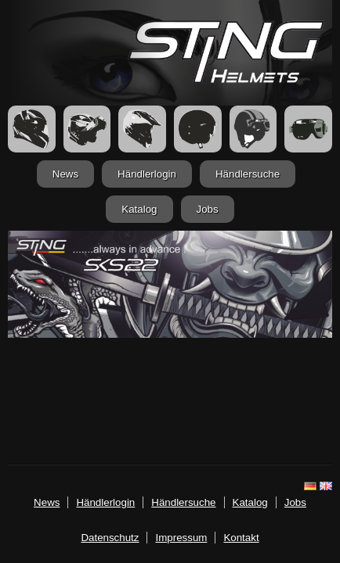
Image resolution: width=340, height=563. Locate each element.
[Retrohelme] (253, 129)
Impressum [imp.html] (181, 537)
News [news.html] (65, 174)
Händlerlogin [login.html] (147, 174)
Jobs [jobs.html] (208, 209)
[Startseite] (226, 79)
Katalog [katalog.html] (139, 209)
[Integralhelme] (32, 129)
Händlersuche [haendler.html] (247, 174)
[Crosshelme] (142, 129)
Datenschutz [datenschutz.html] (110, 537)
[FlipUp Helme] (87, 129)
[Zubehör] (308, 129)
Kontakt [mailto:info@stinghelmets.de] (241, 537)
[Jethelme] (198, 129)
